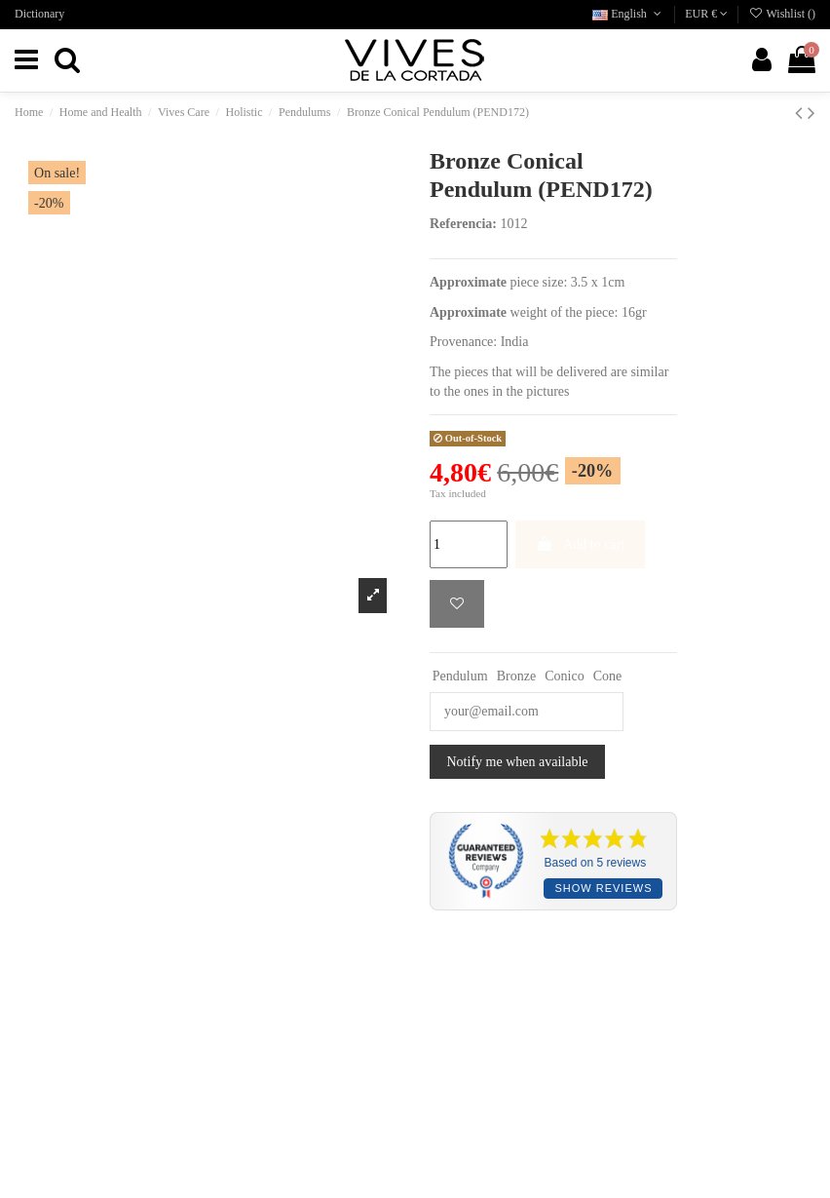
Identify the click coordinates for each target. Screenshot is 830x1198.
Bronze (516, 676)
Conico (564, 676)
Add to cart (580, 544)
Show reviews (603, 888)
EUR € (706, 13)
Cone (607, 676)
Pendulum (460, 676)
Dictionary (39, 13)
